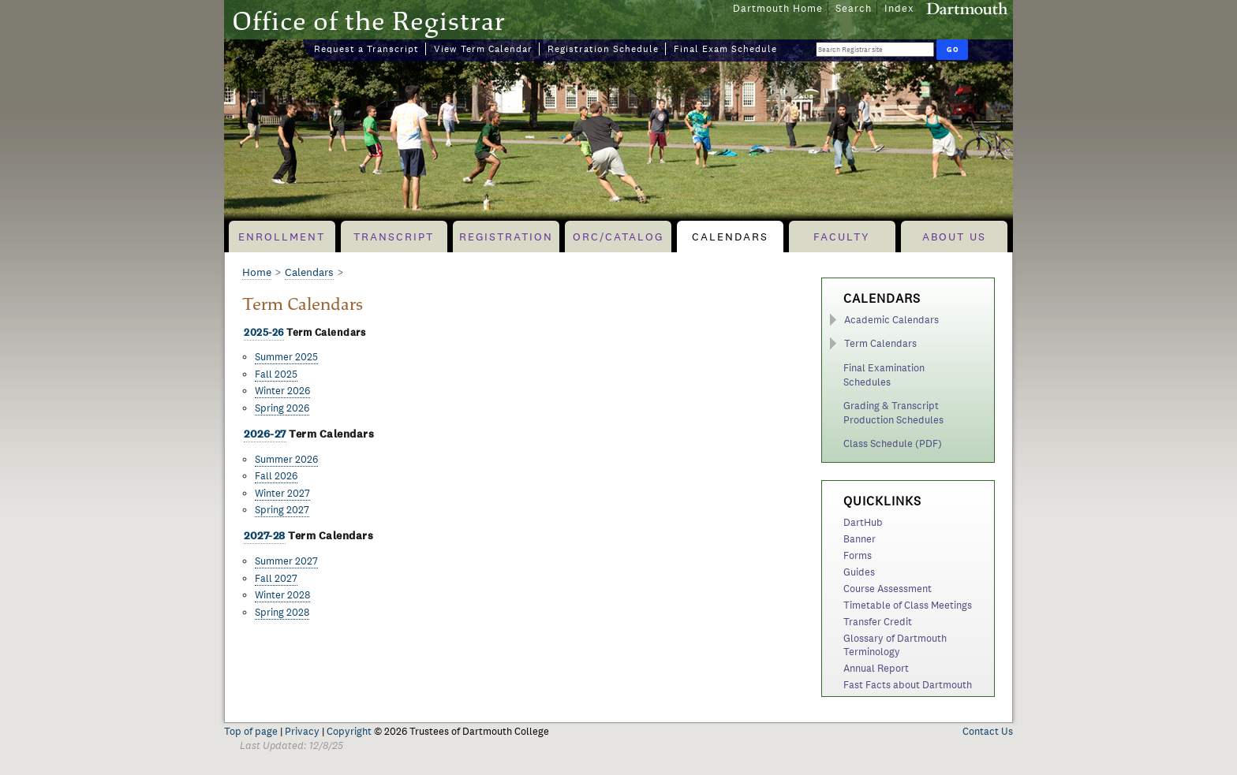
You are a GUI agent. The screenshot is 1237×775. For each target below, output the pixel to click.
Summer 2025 (286, 356)
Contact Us (987, 731)
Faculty (841, 236)
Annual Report (876, 668)
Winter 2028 (282, 595)
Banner (859, 539)
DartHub (863, 522)
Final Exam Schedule (725, 49)
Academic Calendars (891, 319)
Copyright (349, 731)
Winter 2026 (282, 390)
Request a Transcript (366, 49)
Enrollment (281, 236)
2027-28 (265, 535)
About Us (954, 236)
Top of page (251, 731)
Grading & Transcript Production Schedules (893, 413)
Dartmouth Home (778, 8)
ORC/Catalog (618, 236)
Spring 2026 (282, 408)
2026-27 (265, 434)
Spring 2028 (282, 612)
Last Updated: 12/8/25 (291, 745)
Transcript (393, 236)
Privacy (302, 731)
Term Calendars (880, 343)
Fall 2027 (276, 578)
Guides (859, 572)
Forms (857, 555)
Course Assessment (887, 588)
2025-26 (264, 333)
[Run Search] (952, 49)
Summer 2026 (286, 459)
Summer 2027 (286, 561)
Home (256, 272)
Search (853, 8)
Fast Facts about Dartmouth (907, 684)
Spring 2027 (282, 509)
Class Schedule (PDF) (892, 443)
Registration (506, 236)
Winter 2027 (282, 493)
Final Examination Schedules (884, 375)
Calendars (730, 236)
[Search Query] (875, 49)
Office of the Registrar (369, 20)
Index (899, 8)
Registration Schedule (603, 49)
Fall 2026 (276, 476)
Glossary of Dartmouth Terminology (895, 645)
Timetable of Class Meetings (907, 605)
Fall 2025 (276, 374)
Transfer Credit (877, 621)
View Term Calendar (483, 49)
